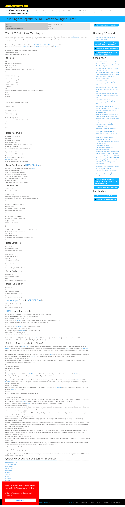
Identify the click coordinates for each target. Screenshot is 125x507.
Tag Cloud (84, 502)
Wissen (94, 11)
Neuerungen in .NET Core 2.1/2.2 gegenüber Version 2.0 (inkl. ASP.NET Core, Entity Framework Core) (107, 133)
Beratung (54, 11)
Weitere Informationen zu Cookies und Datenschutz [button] (18, 494)
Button (59, 338)
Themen (45, 11)
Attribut (36, 164)
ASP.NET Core (26, 47)
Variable (10, 158)
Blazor (57, 47)
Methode (85, 348)
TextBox (19, 320)
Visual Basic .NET (75, 37)
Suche (112, 11)
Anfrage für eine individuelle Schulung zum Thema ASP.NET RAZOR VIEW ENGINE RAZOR (106, 181)
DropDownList (19, 326)
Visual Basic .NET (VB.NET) (12, 462)
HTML (7, 39)
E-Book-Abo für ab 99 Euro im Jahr (105, 199)
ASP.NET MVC (37, 45)
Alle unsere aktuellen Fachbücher (105, 196)
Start (37, 11)
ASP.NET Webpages (49, 45)
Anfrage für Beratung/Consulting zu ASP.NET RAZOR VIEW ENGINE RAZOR (106, 44)
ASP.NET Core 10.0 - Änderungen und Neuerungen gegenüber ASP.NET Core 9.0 (107, 83)
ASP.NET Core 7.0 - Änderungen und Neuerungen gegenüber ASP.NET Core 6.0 (107, 89)
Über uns (103, 11)
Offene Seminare (83, 11)
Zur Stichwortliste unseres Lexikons (106, 25)
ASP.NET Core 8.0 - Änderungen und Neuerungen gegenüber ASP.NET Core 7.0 (107, 102)
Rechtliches (116, 502)
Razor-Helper (11, 300)
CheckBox (22, 330)
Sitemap (92, 502)
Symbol (7, 348)
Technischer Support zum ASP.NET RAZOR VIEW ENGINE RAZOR (106, 53)
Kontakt (99, 502)
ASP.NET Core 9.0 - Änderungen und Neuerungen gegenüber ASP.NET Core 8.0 (107, 95)
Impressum (107, 502)
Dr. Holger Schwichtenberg (40, 502)
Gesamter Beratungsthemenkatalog (106, 48)
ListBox (37, 338)
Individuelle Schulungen (68, 11)
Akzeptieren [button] (20, 500)
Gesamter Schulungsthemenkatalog (106, 187)
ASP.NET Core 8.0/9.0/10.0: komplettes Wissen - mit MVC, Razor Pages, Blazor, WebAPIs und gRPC (107, 64)
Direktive (31, 374)
